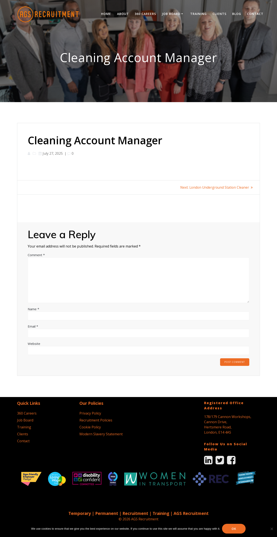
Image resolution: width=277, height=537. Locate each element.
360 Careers (145, 14)
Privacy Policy (90, 413)
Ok (234, 529)
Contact (255, 14)
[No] (271, 529)
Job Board (171, 14)
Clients (219, 14)
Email (33, 326)
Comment (36, 255)
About (123, 14)
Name (33, 309)
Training (198, 14)
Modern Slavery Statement (101, 434)
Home (106, 14)
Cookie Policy (90, 427)
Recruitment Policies (95, 420)
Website (34, 343)
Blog (236, 14)
